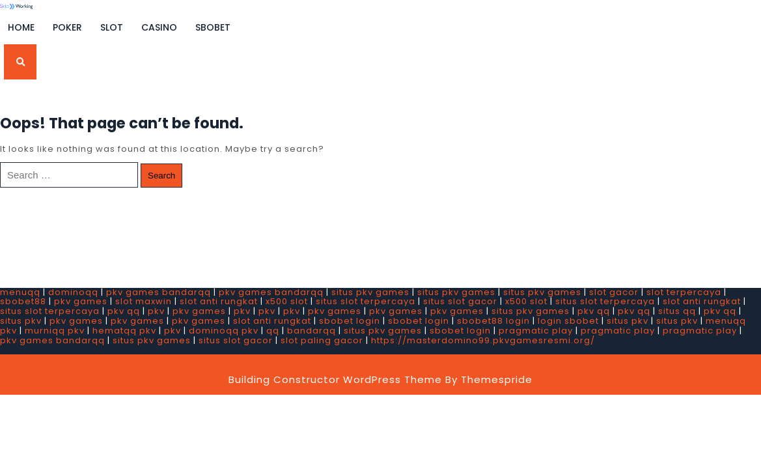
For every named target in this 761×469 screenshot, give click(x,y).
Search (161, 175)
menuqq (20, 292)
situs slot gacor (460, 301)
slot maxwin (143, 301)
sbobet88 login (493, 321)
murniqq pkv (55, 330)
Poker (67, 27)
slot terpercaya (683, 292)
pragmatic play (536, 330)
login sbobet (568, 321)
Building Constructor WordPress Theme (335, 379)
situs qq (677, 311)
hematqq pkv (124, 330)
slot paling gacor (322, 340)
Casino (159, 27)
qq (272, 330)
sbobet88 (23, 301)
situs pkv (21, 321)
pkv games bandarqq (158, 292)
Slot (111, 27)
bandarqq (311, 330)
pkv (156, 311)
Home (21, 27)
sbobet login (349, 321)
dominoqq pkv (223, 330)
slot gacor (614, 292)
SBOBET (212, 27)
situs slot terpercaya (365, 301)
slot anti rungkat (219, 301)
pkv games (80, 301)
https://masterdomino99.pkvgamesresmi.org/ (483, 340)
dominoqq (73, 292)
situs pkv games (370, 292)
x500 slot (287, 301)
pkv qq (123, 311)
